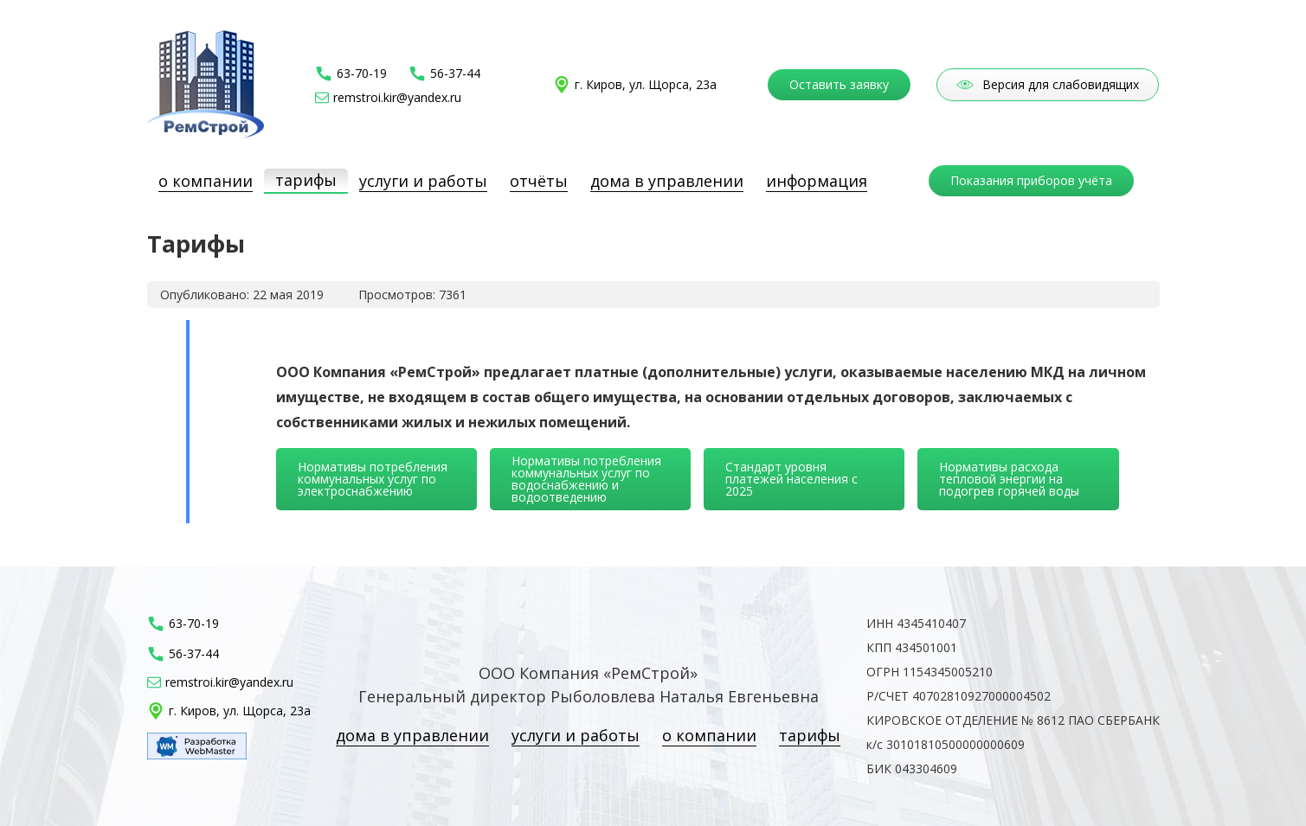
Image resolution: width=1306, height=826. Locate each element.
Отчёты (539, 180)
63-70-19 (362, 73)
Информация (816, 180)
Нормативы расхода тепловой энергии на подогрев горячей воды (1009, 478)
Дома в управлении (666, 180)
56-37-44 (455, 73)
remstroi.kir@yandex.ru (397, 98)
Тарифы (306, 180)
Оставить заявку (839, 84)
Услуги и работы (423, 180)
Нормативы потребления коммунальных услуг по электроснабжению (372, 478)
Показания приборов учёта (1031, 180)
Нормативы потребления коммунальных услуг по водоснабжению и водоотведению (586, 478)
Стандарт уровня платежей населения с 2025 (791, 478)
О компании (205, 180)
